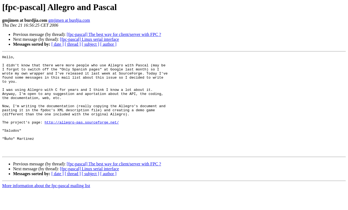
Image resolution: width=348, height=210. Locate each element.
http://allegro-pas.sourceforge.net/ (82, 136)
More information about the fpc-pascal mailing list (46, 205)
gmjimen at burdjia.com (69, 20)
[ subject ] (90, 44)
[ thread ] (73, 44)
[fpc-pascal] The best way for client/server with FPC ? (114, 34)
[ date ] (57, 44)
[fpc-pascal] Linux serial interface (89, 39)
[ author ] (108, 44)
